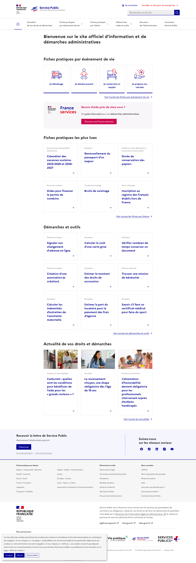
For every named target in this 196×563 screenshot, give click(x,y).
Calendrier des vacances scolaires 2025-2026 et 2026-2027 (60, 162)
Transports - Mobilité (24, 491)
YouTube (172, 449)
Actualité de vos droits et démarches (39, 24)
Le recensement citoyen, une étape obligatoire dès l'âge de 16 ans (97, 384)
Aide (143, 483)
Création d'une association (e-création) (57, 277)
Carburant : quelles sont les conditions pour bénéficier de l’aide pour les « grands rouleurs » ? (60, 386)
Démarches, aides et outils (122, 24)
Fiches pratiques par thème (97, 24)
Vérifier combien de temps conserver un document (135, 247)
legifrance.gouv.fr (109, 523)
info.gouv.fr (129, 523)
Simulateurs (104, 478)
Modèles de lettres (107, 483)
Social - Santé (21, 478)
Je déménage (56, 84)
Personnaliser (32, 555)
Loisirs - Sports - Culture (66, 483)
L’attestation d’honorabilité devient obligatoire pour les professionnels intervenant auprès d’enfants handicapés (134, 392)
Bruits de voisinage (96, 191)
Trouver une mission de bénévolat (135, 276)
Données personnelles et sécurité (119, 550)
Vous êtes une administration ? (153, 487)
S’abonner (24, 447)
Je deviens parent (84, 84)
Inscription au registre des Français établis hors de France (135, 196)
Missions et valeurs (148, 478)
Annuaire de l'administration (111, 496)
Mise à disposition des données (153, 474)
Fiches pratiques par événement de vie (70, 24)
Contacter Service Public (171, 24)
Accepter (9, 555)
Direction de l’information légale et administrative (141, 514)
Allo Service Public (107, 491)
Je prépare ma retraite (139, 85)
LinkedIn (157, 449)
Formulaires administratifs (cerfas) (113, 474)
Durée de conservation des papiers (133, 160)
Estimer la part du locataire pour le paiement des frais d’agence (96, 310)
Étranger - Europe (64, 478)
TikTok (149, 449)
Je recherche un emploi (112, 85)
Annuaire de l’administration (148, 24)
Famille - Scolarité (23, 474)
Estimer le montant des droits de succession (97, 277)
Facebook (141, 449)
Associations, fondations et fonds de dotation (75, 487)
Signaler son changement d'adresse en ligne (59, 247)
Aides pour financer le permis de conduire (60, 195)
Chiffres (144, 470)
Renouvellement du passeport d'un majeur (97, 157)
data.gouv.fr (146, 523)
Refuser (20, 555)
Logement (20, 487)
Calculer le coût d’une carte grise (95, 245)
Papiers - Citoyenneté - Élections (29, 470)
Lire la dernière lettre (24, 453)
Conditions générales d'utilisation (148, 550)
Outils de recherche (107, 487)
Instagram (164, 449)
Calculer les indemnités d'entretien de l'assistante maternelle (56, 312)
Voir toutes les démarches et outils (131, 333)
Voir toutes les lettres (44, 453)
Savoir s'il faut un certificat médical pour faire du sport (134, 308)
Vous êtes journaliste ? (150, 491)
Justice (59, 474)
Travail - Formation (23, 483)
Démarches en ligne (107, 470)
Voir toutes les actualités (136, 419)
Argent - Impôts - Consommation (70, 470)
